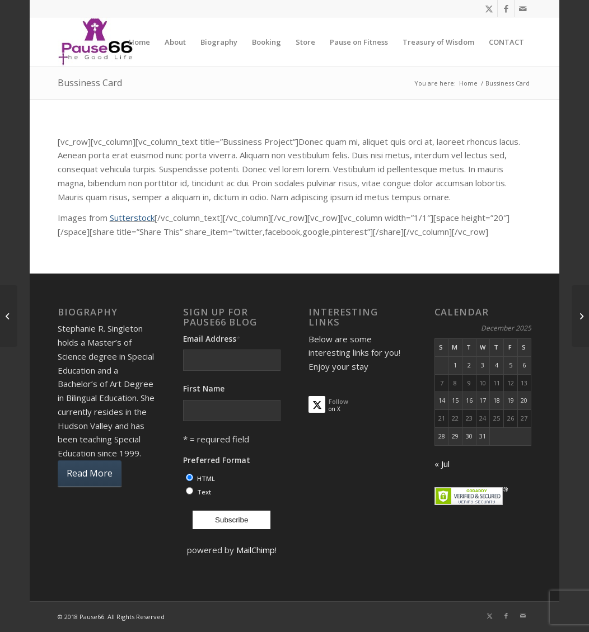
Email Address (211, 338)
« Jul (442, 463)
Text (204, 492)
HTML (206, 478)
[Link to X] (489, 8)
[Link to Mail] (523, 8)
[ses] (95, 42)
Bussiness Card (90, 83)
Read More (90, 473)
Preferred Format (216, 460)
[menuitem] (139, 42)
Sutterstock (132, 217)
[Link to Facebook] (506, 8)
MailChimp (255, 549)
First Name (204, 388)
